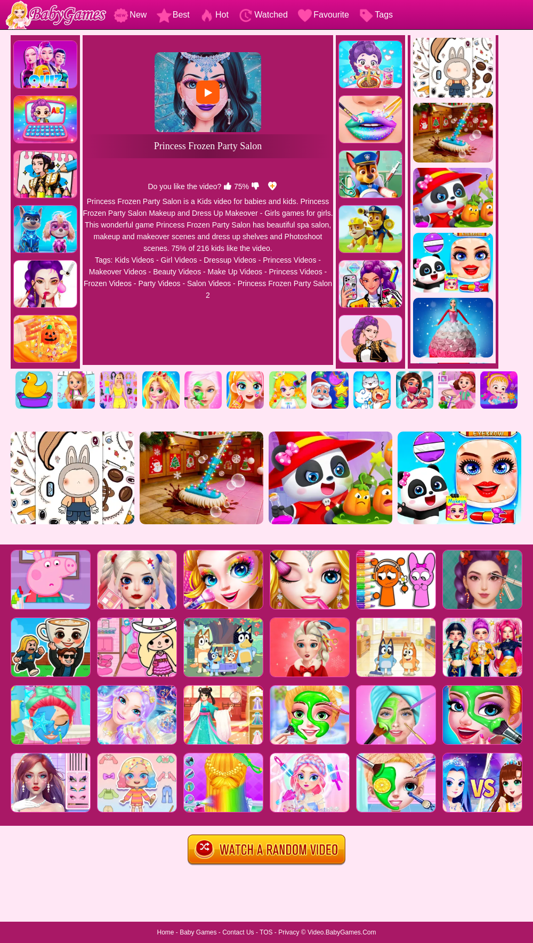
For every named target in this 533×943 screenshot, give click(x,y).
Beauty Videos (177, 271)
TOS (266, 932)
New (130, 14)
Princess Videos (289, 260)
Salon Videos (209, 283)
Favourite (323, 14)
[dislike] (255, 186)
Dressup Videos (230, 260)
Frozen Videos (108, 283)
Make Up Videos (235, 271)
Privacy (288, 932)
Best (173, 14)
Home (165, 932)
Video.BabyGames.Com (342, 932)
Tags (376, 14)
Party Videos (159, 283)
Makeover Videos (118, 271)
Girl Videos (179, 260)
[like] (227, 186)
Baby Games (198, 932)
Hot (214, 14)
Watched (263, 14)
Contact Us (238, 932)
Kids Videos (134, 260)
